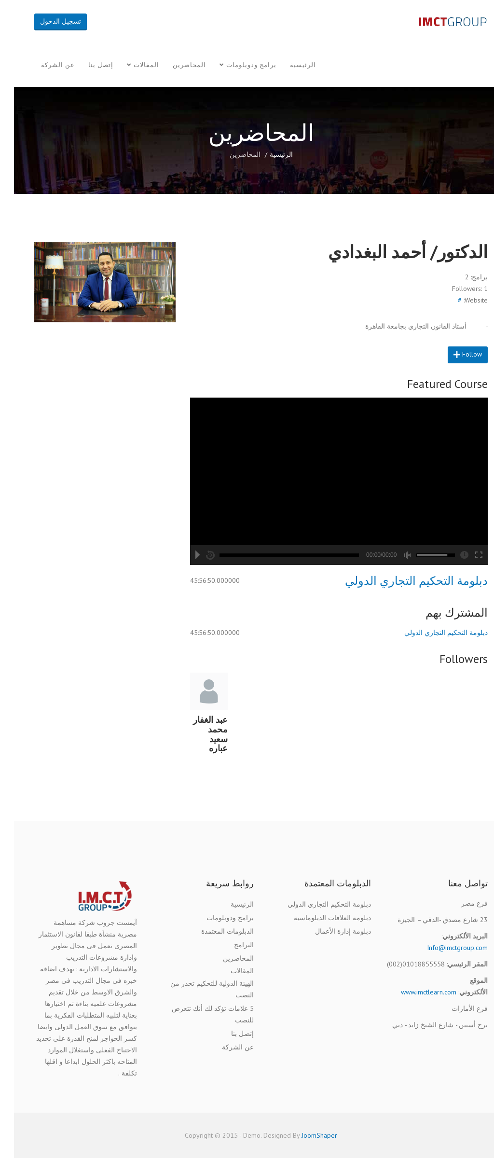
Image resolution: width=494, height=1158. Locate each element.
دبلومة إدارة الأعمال (329, 931)
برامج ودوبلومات (237, 65)
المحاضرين (175, 65)
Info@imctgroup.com (443, 947)
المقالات (132, 65)
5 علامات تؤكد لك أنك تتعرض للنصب (199, 1014)
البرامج (230, 944)
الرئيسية (289, 65)
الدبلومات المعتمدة (213, 931)
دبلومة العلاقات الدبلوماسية (318, 917)
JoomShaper (305, 1135)
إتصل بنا (86, 65)
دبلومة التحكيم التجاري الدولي (402, 580)
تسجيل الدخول (46, 21)
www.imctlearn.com (414, 992)
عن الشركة (44, 65)
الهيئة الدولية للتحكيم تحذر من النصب (198, 989)
